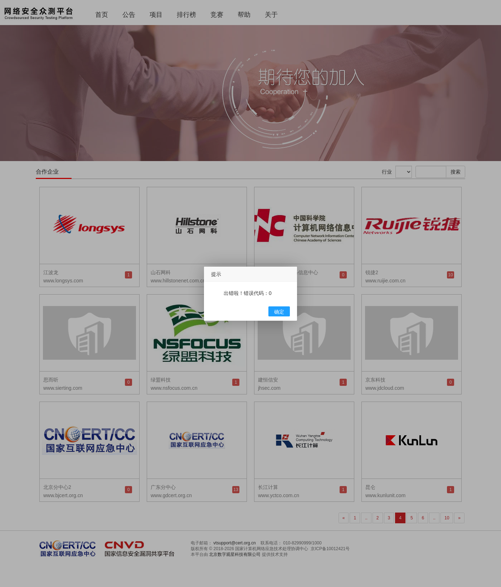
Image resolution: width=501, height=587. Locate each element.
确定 (279, 312)
